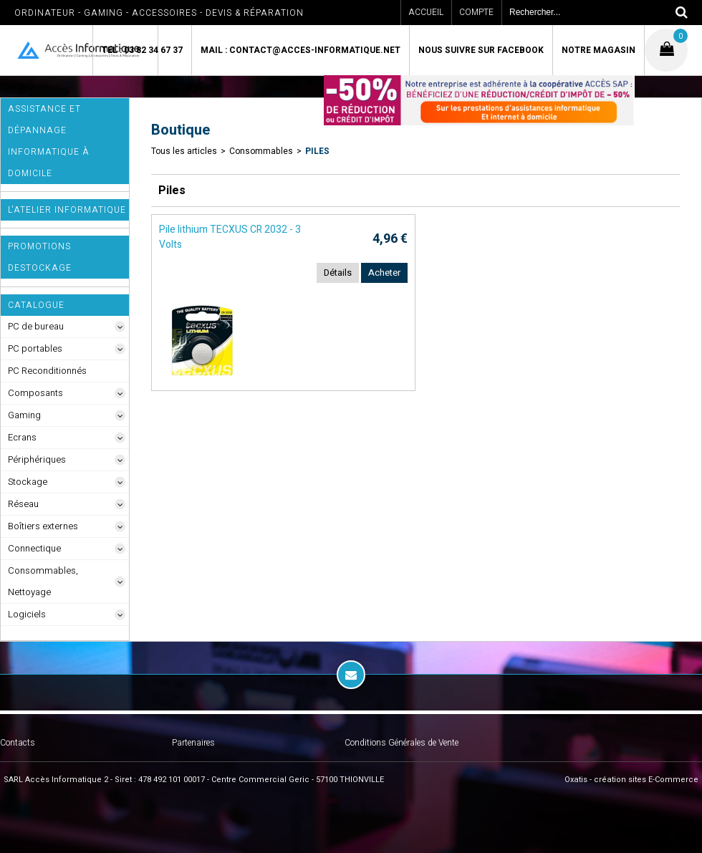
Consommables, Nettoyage (43, 581)
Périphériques (37, 459)
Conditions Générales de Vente (401, 742)
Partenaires (193, 742)
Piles (317, 151)
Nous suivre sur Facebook (481, 50)
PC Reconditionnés (47, 370)
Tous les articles (184, 151)
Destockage (40, 267)
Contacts (17, 742)
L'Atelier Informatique (67, 209)
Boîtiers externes (43, 526)
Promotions (39, 246)
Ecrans (22, 437)
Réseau (23, 504)
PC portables (35, 348)
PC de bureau (36, 326)
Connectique (34, 548)
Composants (35, 393)
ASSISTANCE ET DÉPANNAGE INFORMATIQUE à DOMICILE (49, 141)
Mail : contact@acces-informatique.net (300, 50)
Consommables (261, 151)
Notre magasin (598, 50)
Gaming (24, 415)
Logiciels (27, 614)
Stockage (27, 481)
